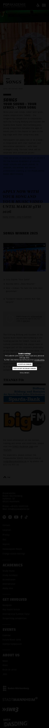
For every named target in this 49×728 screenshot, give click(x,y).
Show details (24, 373)
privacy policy (39, 360)
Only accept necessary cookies (24, 368)
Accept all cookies (24, 364)
